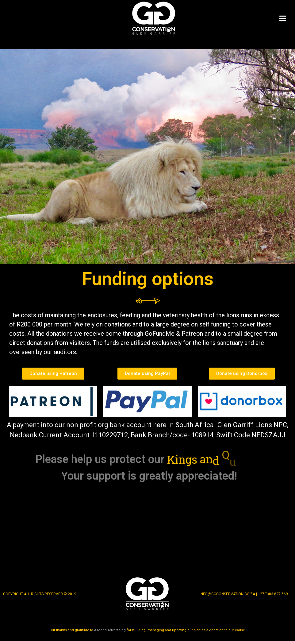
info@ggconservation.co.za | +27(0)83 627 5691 (245, 594)
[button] (53, 374)
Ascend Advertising (110, 630)
